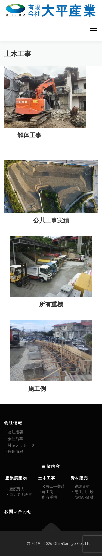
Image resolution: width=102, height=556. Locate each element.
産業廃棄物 (16, 477)
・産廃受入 (14, 488)
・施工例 (45, 491)
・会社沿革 (13, 438)
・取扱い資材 (82, 497)
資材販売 (79, 477)
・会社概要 (13, 432)
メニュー (93, 30)
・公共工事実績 (51, 486)
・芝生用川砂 (82, 491)
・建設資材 (80, 486)
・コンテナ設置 (18, 494)
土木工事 (46, 477)
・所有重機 (47, 497)
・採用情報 (13, 451)
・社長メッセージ (19, 445)
